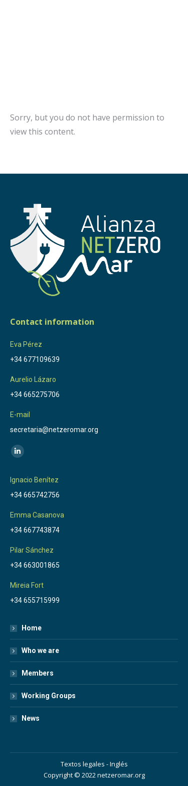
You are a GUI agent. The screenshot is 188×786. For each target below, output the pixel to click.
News (31, 718)
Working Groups (49, 696)
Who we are (40, 650)
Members (38, 673)
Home (32, 628)
